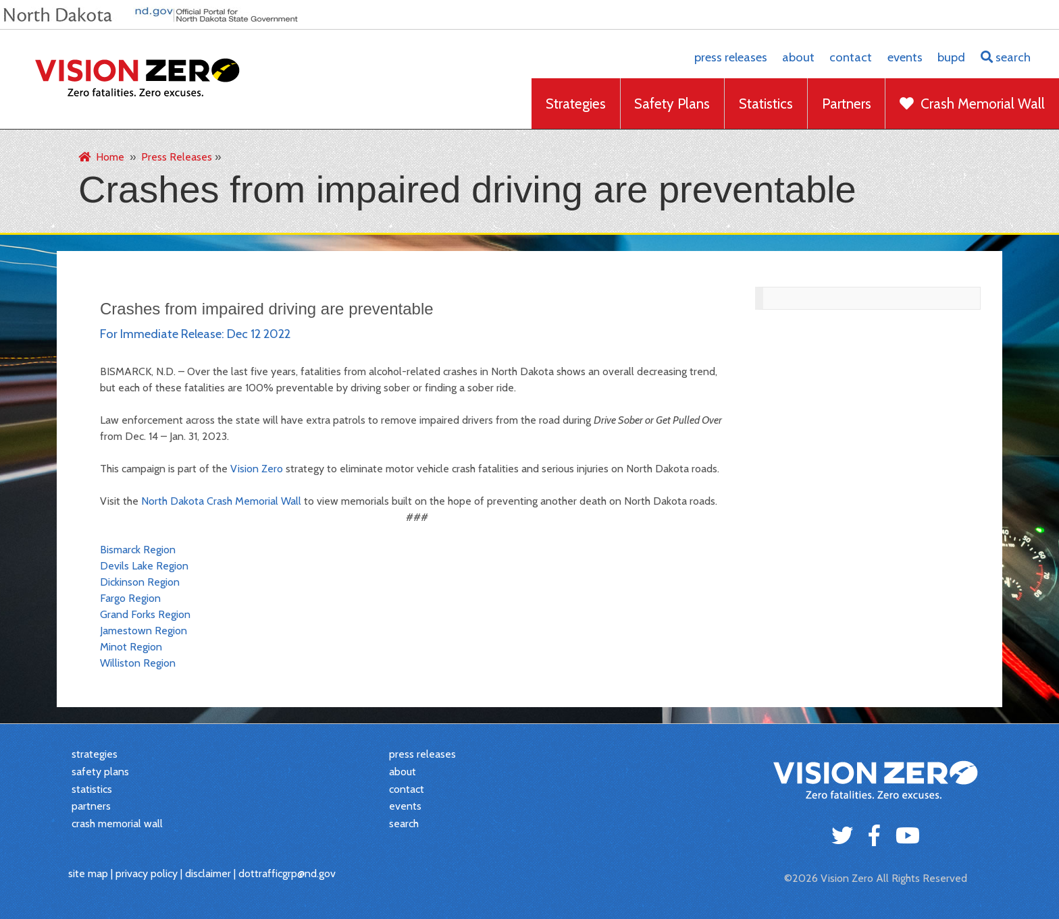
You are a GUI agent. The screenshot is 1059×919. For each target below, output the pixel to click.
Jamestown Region (143, 630)
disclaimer (208, 873)
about (798, 57)
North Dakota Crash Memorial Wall (221, 501)
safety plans (100, 771)
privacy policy (146, 873)
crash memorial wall (117, 823)
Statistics (766, 103)
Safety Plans (672, 103)
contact (850, 57)
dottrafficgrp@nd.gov (287, 873)
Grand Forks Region (145, 614)
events (905, 57)
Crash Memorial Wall (972, 103)
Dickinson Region (140, 582)
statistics (92, 789)
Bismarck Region (138, 549)
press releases (730, 57)
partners (91, 806)
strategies (95, 754)
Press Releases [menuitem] (176, 156)
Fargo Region (130, 598)
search (1006, 57)
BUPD (951, 57)
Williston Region (138, 663)
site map (88, 873)
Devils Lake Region (144, 565)
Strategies (576, 103)
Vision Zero (256, 468)
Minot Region (131, 646)
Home (101, 156)
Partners (846, 103)
